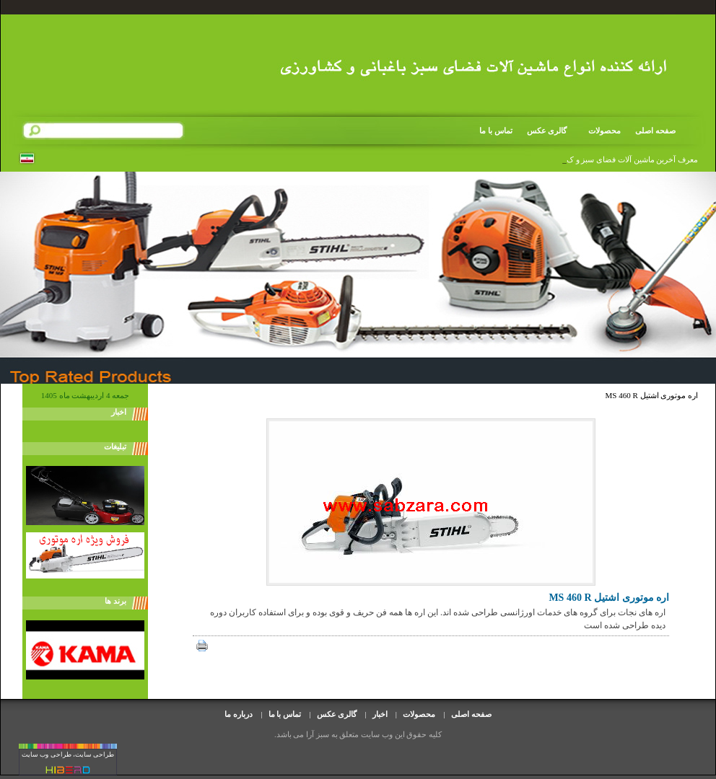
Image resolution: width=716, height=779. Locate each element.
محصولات (600, 131)
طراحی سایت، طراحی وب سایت (68, 754)
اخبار (380, 714)
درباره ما (238, 714)
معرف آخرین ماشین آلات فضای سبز (639, 159)
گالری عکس (547, 130)
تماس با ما (495, 130)
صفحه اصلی (655, 130)
